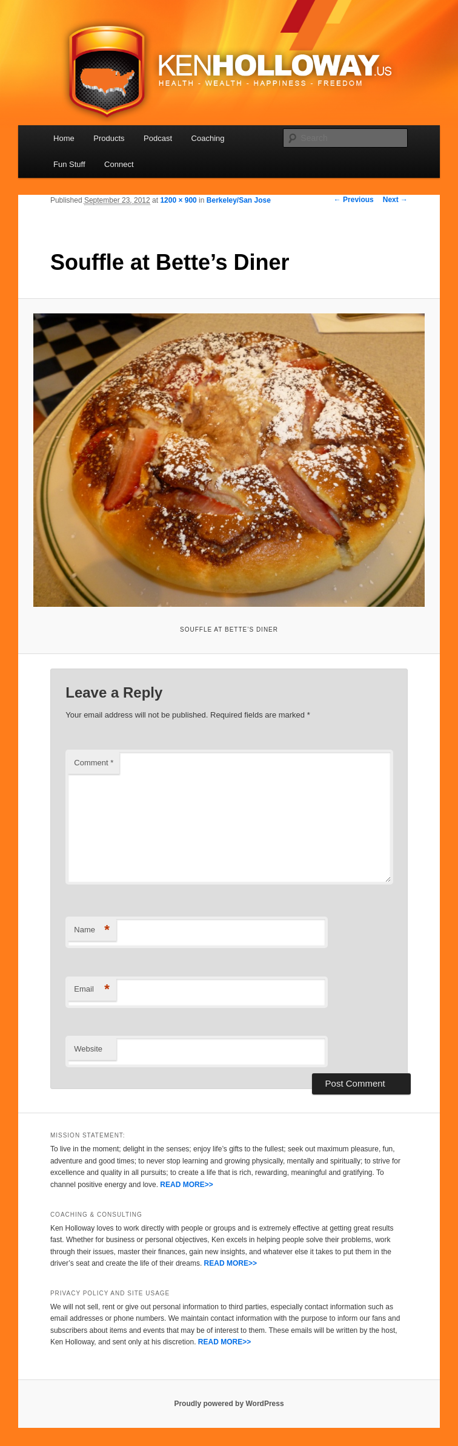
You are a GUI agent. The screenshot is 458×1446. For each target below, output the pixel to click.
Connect (118, 164)
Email (92, 989)
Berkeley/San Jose (239, 200)
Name (92, 930)
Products (108, 138)
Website (88, 1048)
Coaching (208, 138)
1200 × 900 (178, 200)
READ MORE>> (186, 1184)
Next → (395, 199)
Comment (93, 762)
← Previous (354, 199)
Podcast (158, 138)
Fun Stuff (69, 164)
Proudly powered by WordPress (229, 1403)
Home (64, 138)
